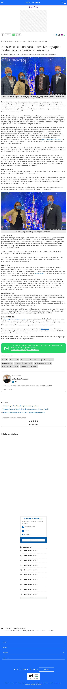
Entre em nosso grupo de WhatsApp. (25, 350)
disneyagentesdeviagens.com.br (15, 319)
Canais (4, 642)
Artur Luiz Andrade (6, 41)
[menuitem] (33, 641)
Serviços (5, 647)
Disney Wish (45, 329)
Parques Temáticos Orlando (30, 360)
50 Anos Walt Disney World (23, 363)
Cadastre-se (33, 540)
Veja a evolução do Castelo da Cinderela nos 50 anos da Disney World (25, 409)
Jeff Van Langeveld (47, 360)
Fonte (8, 35)
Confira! (49, 386)
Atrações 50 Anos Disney (10, 366)
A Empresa (6, 658)
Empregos (5, 652)
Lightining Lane (39, 273)
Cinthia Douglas (7, 363)
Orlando (5, 360)
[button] (54, 34)
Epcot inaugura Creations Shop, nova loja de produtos (20, 406)
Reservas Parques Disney (29, 366)
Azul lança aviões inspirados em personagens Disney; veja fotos (23, 412)
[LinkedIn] (13, 382)
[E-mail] (15, 382)
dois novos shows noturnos (51, 140)
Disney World (14, 360)
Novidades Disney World (43, 363)
